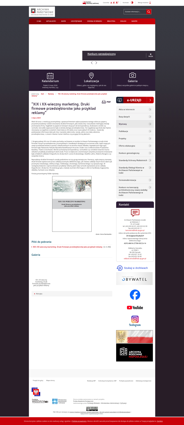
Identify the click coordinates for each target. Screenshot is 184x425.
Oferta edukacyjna (127, 146)
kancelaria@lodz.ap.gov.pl (135, 230)
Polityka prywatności (126, 381)
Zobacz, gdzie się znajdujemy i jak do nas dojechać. (91, 86)
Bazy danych (124, 116)
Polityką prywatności (79, 421)
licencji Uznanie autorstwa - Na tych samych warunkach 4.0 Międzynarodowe (100, 412)
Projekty (122, 138)
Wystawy (51, 94)
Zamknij (160, 421)
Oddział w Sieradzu (94, 21)
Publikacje (123, 131)
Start (42, 94)
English (123, 21)
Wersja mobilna (144, 3)
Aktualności (51, 21)
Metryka (38, 294)
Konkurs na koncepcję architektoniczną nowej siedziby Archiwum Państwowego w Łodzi (133, 191)
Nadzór (134, 21)
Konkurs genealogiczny (102, 54)
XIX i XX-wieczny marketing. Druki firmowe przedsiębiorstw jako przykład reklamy (67, 247)
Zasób (63, 21)
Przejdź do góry (38, 380)
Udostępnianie (76, 21)
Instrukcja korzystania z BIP (107, 381)
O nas (39, 21)
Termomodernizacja (127, 180)
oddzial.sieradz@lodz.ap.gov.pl (135, 258)
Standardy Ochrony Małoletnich (133, 160)
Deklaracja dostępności (143, 381)
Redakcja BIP (91, 381)
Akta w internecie (127, 109)
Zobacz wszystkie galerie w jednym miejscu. (132, 85)
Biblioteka (111, 21)
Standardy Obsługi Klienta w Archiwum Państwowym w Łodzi (131, 170)
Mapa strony (50, 380)
